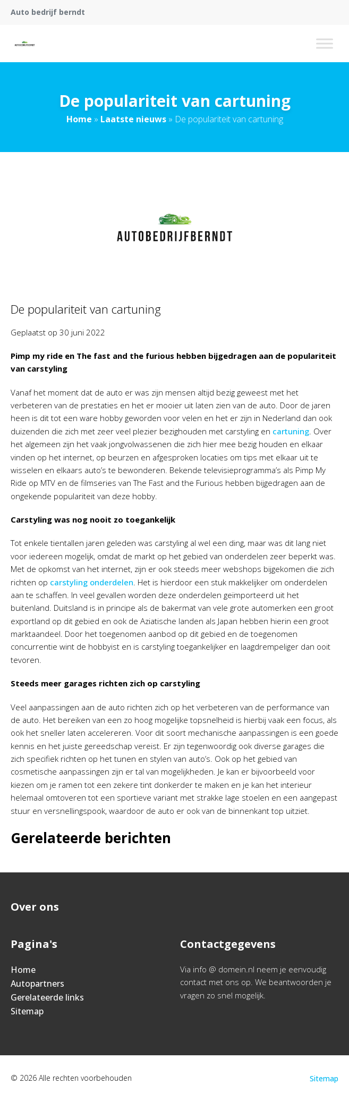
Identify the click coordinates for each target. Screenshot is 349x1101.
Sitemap (27, 1011)
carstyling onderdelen (91, 582)
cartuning (291, 431)
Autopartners (37, 983)
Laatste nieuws (133, 119)
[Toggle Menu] (324, 43)
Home (79, 119)
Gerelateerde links (47, 997)
